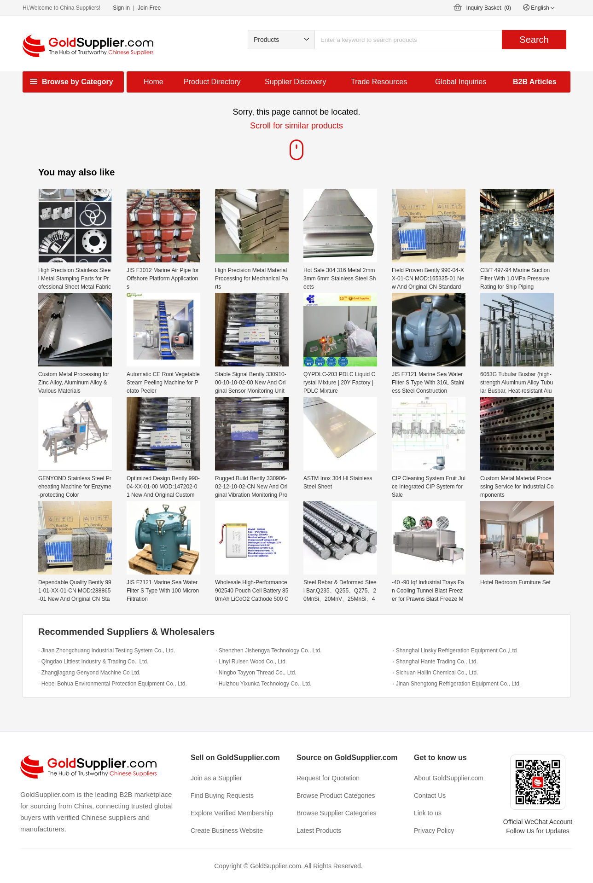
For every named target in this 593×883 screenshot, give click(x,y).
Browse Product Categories (335, 795)
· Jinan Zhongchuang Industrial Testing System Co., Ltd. (106, 650)
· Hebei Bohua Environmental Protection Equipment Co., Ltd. (112, 683)
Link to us (428, 813)
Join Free (149, 8)
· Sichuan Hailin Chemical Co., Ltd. (435, 672)
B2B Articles (535, 82)
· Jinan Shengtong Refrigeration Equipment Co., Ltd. (457, 683)
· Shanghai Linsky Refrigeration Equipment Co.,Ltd (455, 650)
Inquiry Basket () (488, 8)
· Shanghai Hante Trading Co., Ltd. (435, 661)
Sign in (121, 8)
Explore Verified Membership (232, 813)
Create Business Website (227, 830)
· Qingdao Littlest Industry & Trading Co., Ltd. (93, 661)
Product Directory (212, 82)
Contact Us (430, 795)
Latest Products (318, 830)
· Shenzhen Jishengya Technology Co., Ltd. (268, 650)
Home (153, 82)
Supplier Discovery (295, 82)
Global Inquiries (460, 82)
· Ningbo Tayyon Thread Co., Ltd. (255, 672)
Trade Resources (379, 82)
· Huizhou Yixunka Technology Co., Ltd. (263, 683)
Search (533, 40)
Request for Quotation (328, 778)
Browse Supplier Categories (336, 813)
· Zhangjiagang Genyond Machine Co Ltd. (89, 672)
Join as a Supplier (216, 778)
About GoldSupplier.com (448, 778)
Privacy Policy (434, 830)
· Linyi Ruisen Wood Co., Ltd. (251, 661)
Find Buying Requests (222, 795)
